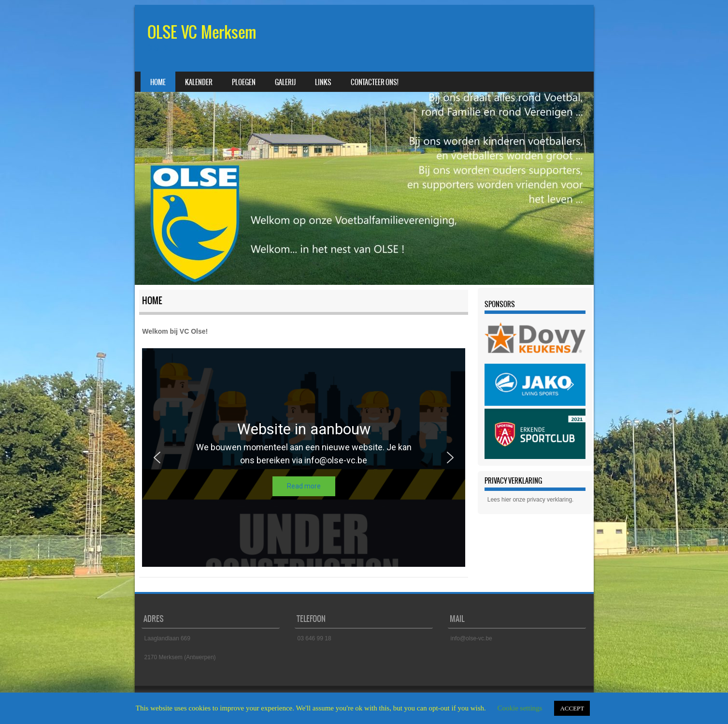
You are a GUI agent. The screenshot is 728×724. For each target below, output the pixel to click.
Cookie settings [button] (520, 708)
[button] (157, 457)
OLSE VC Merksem (202, 32)
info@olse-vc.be (471, 638)
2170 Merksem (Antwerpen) (180, 657)
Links (323, 82)
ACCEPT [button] (572, 708)
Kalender (199, 82)
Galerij (285, 82)
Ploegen (244, 82)
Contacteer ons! (375, 82)
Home (158, 82)
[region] (303, 457)
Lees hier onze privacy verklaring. (530, 499)
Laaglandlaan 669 (167, 638)
